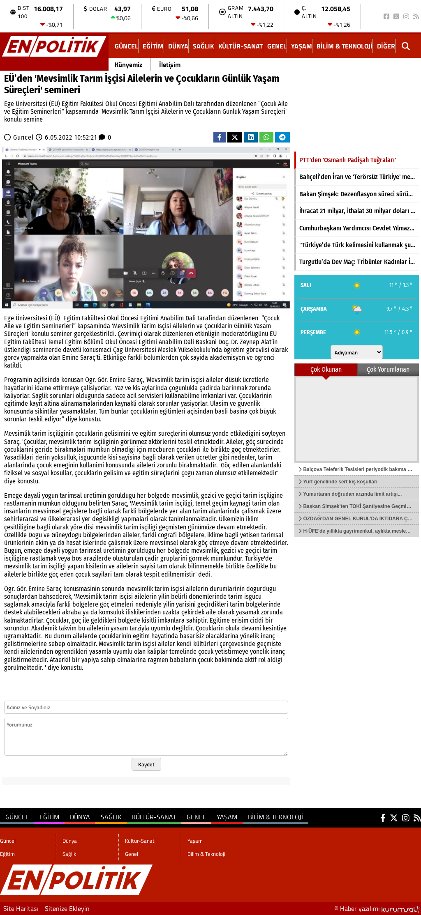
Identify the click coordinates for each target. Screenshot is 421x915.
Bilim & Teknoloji (344, 46)
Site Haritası (20, 908)
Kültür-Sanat (240, 46)
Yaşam (301, 46)
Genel (277, 46)
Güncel (126, 46)
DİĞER (386, 46)
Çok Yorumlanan (388, 369)
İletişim (169, 64)
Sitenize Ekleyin (67, 908)
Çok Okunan (326, 369)
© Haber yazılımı (377, 908)
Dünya (178, 46)
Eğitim (153, 46)
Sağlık (203, 46)
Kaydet (146, 764)
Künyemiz (128, 64)
